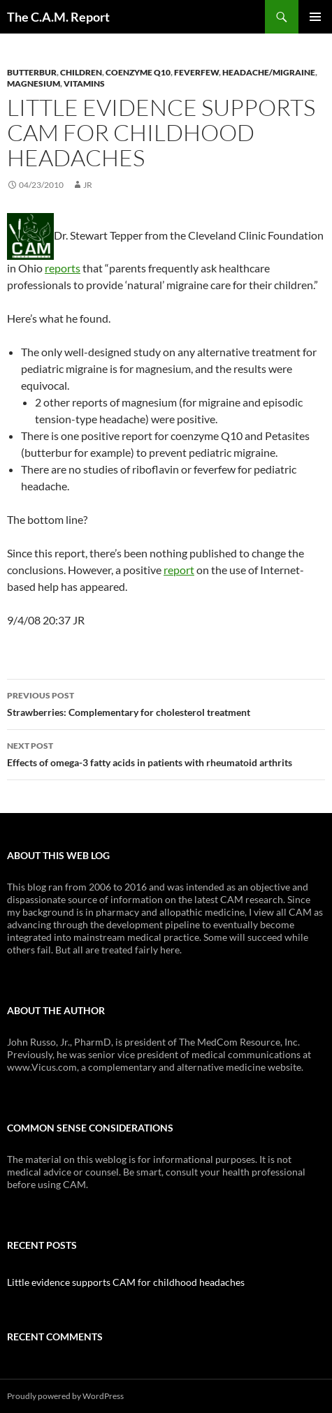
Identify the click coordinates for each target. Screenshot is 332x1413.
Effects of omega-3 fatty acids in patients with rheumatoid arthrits (166, 753)
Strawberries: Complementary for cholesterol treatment (166, 702)
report (179, 569)
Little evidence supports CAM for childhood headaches (126, 1282)
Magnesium (33, 83)
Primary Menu (315, 17)
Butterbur (32, 72)
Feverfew (196, 72)
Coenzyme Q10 (138, 72)
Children (81, 72)
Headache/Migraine (268, 72)
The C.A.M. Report (58, 16)
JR (87, 185)
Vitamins (84, 83)
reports (62, 267)
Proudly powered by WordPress (65, 1396)
